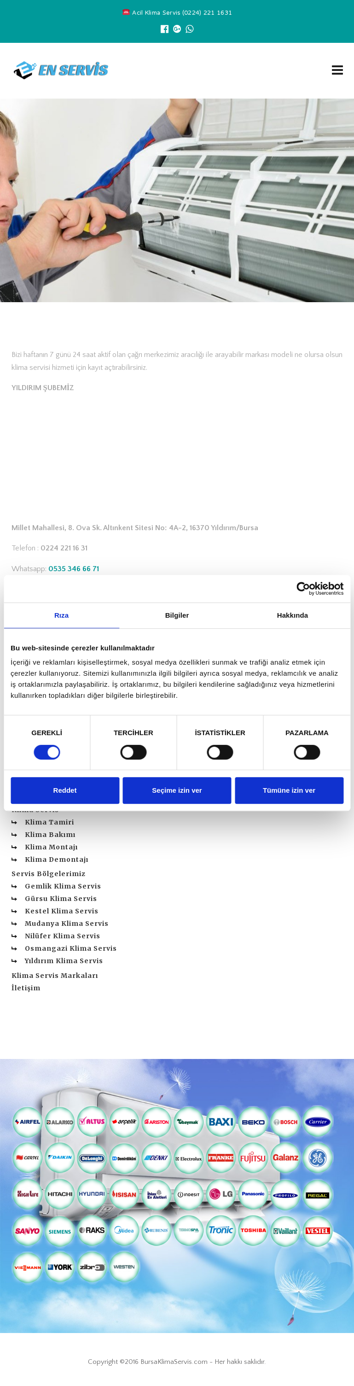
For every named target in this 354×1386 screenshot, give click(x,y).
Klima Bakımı (50, 834)
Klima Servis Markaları (55, 975)
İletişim (26, 988)
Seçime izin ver (177, 790)
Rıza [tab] (61, 615)
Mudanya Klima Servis (67, 923)
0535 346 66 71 (73, 569)
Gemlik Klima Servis (63, 886)
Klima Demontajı (56, 859)
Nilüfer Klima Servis (62, 936)
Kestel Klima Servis (62, 911)
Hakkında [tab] (292, 615)
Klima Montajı (51, 847)
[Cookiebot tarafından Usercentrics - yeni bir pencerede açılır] (303, 589)
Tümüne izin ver (289, 790)
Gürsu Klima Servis (61, 899)
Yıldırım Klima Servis (64, 961)
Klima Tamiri (49, 822)
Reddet (65, 790)
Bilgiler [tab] (177, 615)
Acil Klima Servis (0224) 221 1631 (177, 13)
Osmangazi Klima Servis (71, 948)
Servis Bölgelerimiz (49, 874)
